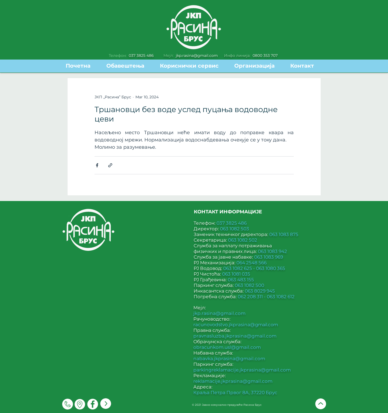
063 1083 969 (268, 257)
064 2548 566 (251, 262)
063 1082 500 (249, 285)
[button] (193, 66)
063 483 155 (241, 279)
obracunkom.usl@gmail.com (227, 347)
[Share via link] (110, 165)
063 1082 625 (238, 268)
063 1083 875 (283, 234)
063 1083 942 (272, 251)
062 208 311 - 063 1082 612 (266, 296)
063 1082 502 (242, 240)
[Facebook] (92, 404)
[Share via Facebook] (97, 165)
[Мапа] (80, 404)
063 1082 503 (234, 228)
